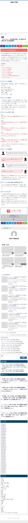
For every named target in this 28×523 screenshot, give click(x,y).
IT (1, 505)
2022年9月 (3, 450)
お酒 (2, 484)
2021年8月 (3, 469)
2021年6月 (3, 472)
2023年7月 (3, 435)
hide (2, 65)
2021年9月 (3, 468)
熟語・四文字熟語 (5, 483)
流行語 (2, 511)
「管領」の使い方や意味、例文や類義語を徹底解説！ (9, 332)
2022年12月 (3, 446)
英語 (2, 503)
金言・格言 (3, 494)
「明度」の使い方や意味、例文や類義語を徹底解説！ (13, 364)
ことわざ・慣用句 (5, 485)
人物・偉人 (3, 497)
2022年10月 (3, 449)
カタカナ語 (3, 488)
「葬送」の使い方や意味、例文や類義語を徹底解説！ (13, 369)
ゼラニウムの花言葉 (6, 69)
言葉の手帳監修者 (14, 238)
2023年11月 (3, 430)
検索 (2, 355)
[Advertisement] (14, 19)
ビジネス (3, 506)
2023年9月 (3, 432)
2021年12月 (3, 463)
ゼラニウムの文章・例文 (7, 72)
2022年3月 (3, 459)
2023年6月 (3, 437)
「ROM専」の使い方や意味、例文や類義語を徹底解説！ (13, 378)
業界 (2, 491)
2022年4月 (3, 458)
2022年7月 (3, 453)
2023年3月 (3, 441)
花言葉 (3, 274)
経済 (2, 490)
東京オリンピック (5, 487)
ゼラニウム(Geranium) (6, 67)
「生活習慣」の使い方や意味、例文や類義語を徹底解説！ (14, 396)
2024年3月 (3, 424)
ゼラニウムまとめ (6, 77)
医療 (2, 508)
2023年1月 (3, 444)
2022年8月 (3, 452)
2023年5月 (3, 438)
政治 (2, 493)
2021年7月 (3, 471)
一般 (2, 502)
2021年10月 (3, 466)
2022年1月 (3, 462)
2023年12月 (3, 428)
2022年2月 (3, 461)
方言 (2, 478)
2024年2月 (3, 425)
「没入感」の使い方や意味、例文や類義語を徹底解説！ (13, 365)
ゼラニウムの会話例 (6, 74)
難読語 (2, 500)
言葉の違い (3, 496)
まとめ (2, 481)
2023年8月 (3, 434)
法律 (2, 509)
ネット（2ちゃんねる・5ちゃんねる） (9, 512)
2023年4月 (3, 440)
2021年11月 (3, 465)
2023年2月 (3, 443)
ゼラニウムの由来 (6, 70)
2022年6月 (3, 455)
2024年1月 (3, 427)
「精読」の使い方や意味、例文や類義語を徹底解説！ (13, 371)
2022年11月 (3, 447)
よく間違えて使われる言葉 (7, 499)
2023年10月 (3, 431)
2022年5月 (3, 456)
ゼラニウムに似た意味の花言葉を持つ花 (10, 75)
